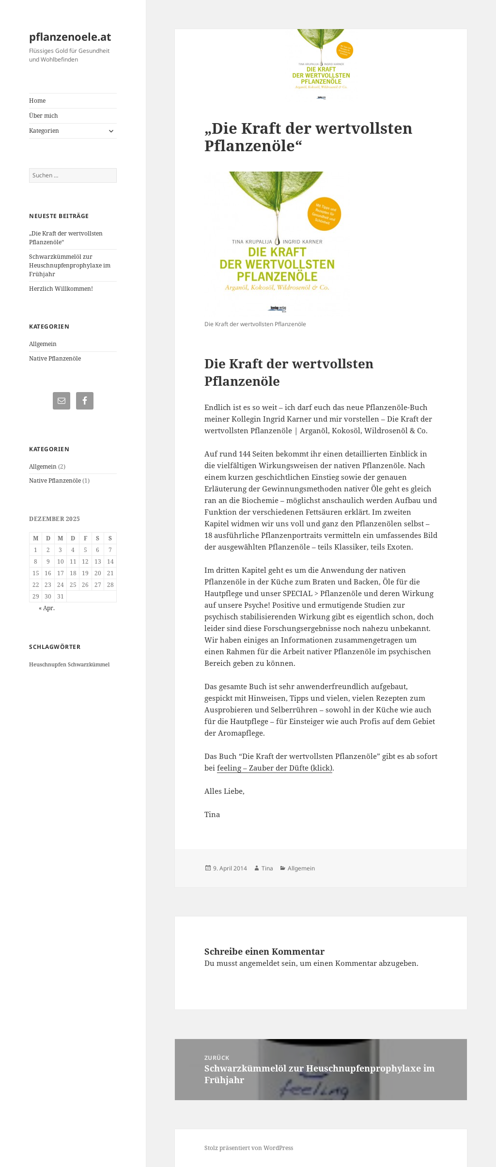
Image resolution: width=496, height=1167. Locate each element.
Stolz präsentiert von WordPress (248, 1148)
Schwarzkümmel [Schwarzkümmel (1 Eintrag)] (88, 664)
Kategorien (44, 130)
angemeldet (259, 963)
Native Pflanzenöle (55, 358)
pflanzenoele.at (70, 36)
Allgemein (43, 344)
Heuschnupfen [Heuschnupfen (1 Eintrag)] (47, 664)
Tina (267, 868)
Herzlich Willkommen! (61, 288)
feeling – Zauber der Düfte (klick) (274, 768)
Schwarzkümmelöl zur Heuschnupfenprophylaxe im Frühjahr (69, 265)
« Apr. (47, 608)
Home (37, 100)
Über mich (43, 115)
